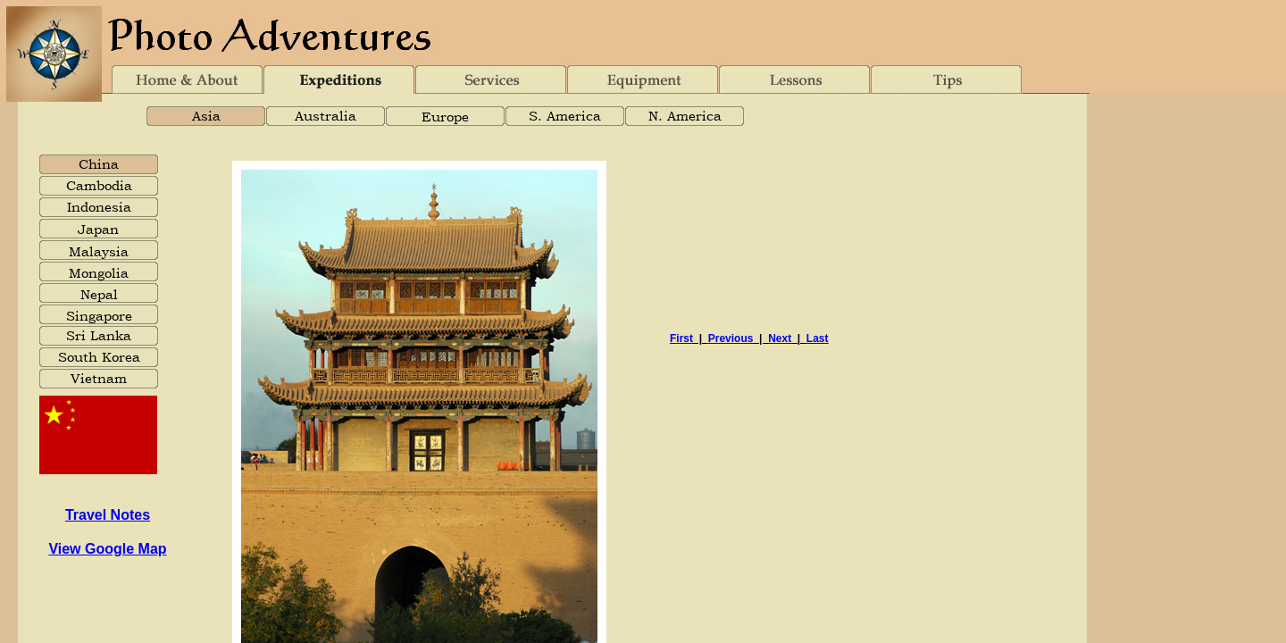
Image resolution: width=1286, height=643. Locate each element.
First (681, 338)
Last (817, 338)
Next (779, 338)
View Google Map (107, 548)
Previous (731, 338)
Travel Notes (107, 514)
